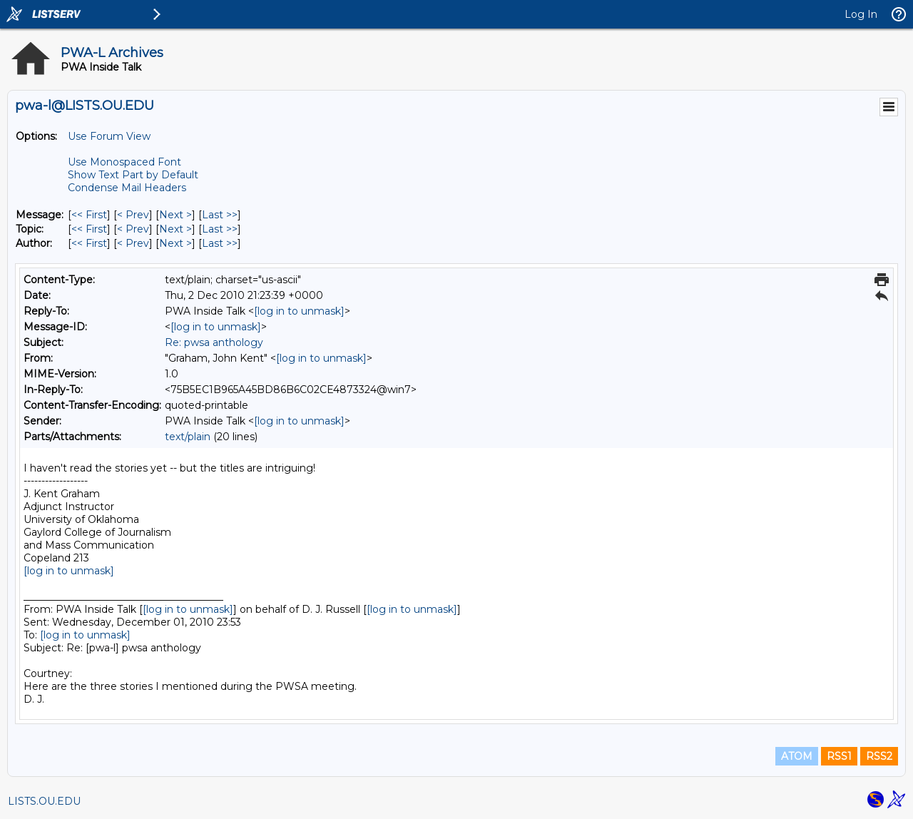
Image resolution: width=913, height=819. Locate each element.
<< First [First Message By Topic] (89, 229)
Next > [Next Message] (175, 214)
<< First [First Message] (89, 214)
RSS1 (839, 756)
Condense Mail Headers (127, 187)
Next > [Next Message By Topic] (175, 229)
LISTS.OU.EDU (44, 801)
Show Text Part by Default (133, 174)
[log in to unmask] (299, 311)
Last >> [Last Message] (220, 214)
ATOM (796, 756)
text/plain (187, 436)
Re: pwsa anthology (214, 342)
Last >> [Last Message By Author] (220, 243)
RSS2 (879, 756)
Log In (861, 14)
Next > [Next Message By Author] (175, 243)
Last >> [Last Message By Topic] (220, 229)
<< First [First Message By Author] (89, 243)
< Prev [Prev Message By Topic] (133, 229)
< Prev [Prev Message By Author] (133, 243)
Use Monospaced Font (124, 162)
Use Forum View (109, 136)
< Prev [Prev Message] (133, 214)
